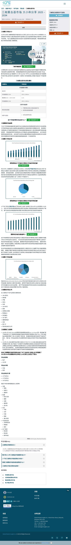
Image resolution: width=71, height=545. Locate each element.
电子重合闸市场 (9, 483)
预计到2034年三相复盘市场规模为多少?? (24, 455)
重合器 (22, 8)
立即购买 (59, 15)
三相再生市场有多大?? (24, 445)
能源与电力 (9, 8)
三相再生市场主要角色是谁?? (24, 466)
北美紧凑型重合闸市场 (11, 477)
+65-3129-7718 (41, 525)
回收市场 (11, 206)
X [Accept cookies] (51, 543)
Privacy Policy (45, 543)
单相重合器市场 (9, 475)
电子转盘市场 (32, 169)
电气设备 (16, 8)
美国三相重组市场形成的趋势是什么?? (24, 462)
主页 (2, 8)
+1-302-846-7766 (41, 523)
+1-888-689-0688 (43, 521)
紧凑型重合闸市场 (10, 480)
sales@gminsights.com (43, 527)
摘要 (23, 27)
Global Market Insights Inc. (9, 534)
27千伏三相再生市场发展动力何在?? (24, 458)
